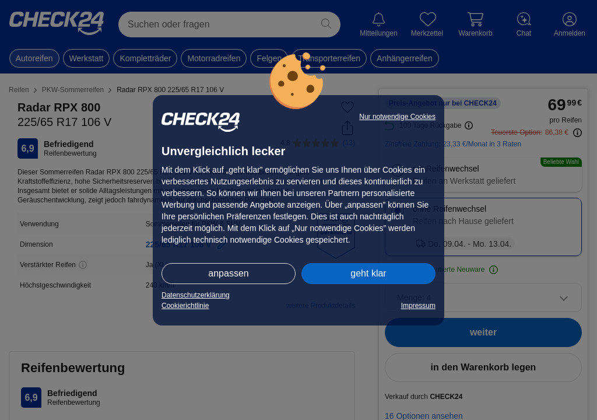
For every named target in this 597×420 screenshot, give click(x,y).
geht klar (368, 273)
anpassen (228, 273)
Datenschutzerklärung (195, 295)
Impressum (418, 306)
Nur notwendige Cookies (397, 117)
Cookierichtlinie (185, 306)
